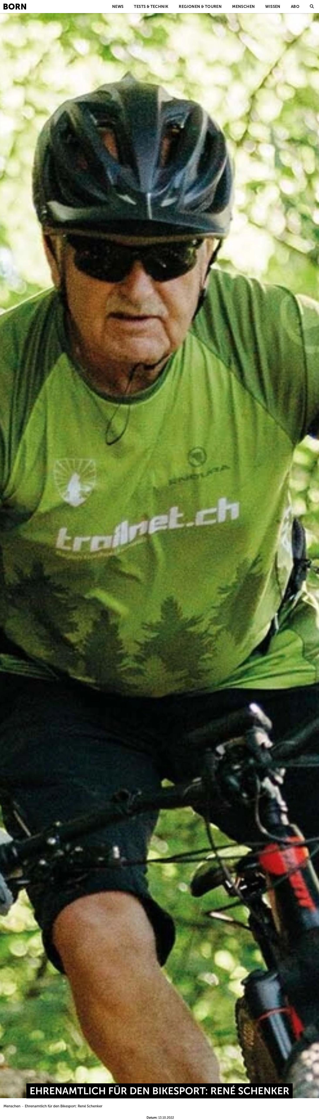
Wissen (272, 7)
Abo (295, 7)
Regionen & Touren (200, 7)
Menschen (243, 7)
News (118, 7)
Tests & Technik (151, 7)
